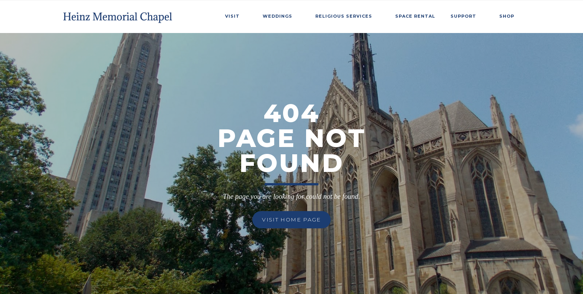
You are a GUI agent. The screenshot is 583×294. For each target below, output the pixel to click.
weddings (277, 16)
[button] (236, 15)
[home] (118, 14)
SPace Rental (415, 16)
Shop (506, 16)
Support (463, 16)
